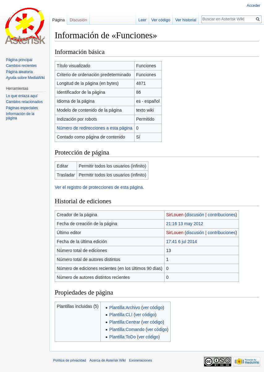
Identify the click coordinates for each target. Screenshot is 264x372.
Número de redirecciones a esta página (94, 128)
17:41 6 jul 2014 (181, 241)
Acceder (253, 5)
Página (58, 20)
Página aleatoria (19, 72)
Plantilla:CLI (121, 314)
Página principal (19, 60)
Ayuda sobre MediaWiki (25, 78)
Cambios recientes (21, 66)
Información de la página (20, 116)
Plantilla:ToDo (122, 336)
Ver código (160, 20)
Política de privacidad (69, 360)
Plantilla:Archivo (124, 307)
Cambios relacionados (24, 102)
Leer (142, 20)
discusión (195, 214)
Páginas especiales (22, 108)
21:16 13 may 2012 (184, 223)
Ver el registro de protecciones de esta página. (99, 187)
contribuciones (222, 214)
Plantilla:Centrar (124, 322)
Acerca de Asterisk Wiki (108, 360)
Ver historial (185, 20)
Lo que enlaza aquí (21, 96)
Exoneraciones (140, 360)
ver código (153, 307)
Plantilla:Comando (127, 329)
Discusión (78, 20)
